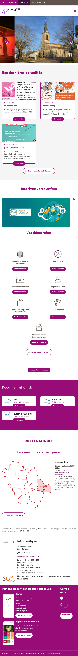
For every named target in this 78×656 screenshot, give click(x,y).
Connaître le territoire (12, 515)
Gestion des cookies (53, 653)
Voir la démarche (20, 268)
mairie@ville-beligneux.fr (29, 556)
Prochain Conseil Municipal (39, 369)
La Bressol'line (10, 106)
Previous (7, 42)
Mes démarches (37, 3)
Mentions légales (18, 653)
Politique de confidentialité (35, 653)
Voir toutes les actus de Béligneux (38, 171)
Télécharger (19, 405)
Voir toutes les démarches (38, 352)
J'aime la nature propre (14, 148)
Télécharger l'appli (23, 614)
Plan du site (5, 653)
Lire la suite (19, 119)
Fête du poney (49, 106)
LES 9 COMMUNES (8, 3)
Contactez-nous (66, 615)
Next (71, 42)
